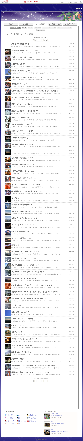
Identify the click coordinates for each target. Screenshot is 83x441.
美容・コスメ (9, 417)
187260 (78, 8)
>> (63, 2)
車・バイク (30, 417)
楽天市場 (80, 2)
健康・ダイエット (10, 418)
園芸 (18, 423)
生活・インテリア (10, 420)
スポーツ (30, 414)
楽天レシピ (53, 430)
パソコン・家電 (31, 418)
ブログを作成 (74, 2)
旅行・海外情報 (21, 421)
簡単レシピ (53, 422)
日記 (6, 10)
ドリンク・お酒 (9, 423)
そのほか (30, 420)
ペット (19, 414)
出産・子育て (9, 414)
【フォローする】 (71, 10)
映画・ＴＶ (20, 417)
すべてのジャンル (32, 421)
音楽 (18, 418)
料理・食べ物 (5, 2)
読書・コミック (21, 420)
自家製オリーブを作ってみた (57, 423)
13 (46, 40)
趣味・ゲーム (21, 415)
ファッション (9, 415)
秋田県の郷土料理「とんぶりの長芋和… (60, 431)
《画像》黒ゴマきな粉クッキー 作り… (60, 415)
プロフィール (11, 10)
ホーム (2, 10)
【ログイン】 (79, 10)
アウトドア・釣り (32, 415)
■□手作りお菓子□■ (55, 414)
